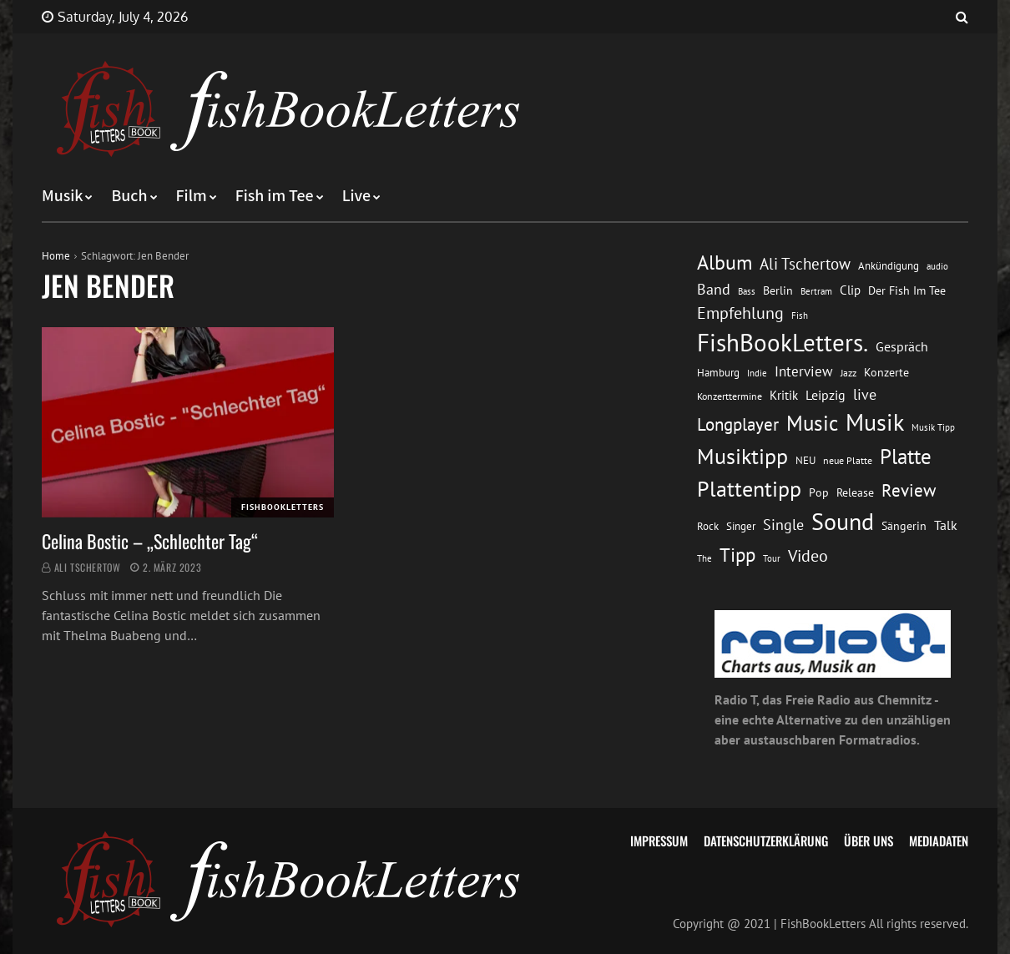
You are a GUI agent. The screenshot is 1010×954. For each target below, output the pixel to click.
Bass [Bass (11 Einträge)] (746, 291)
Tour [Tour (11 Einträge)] (771, 558)
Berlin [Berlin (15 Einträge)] (778, 290)
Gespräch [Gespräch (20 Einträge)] (902, 346)
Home (56, 256)
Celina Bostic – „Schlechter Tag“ (150, 540)
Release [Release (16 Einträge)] (855, 492)
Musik (62, 196)
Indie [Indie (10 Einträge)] (757, 373)
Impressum (659, 840)
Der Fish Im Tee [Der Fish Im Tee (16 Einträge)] (907, 290)
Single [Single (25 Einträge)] (783, 524)
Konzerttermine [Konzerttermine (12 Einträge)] (729, 396)
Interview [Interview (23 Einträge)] (804, 371)
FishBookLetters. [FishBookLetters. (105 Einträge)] (782, 342)
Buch (129, 196)
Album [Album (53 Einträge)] (724, 262)
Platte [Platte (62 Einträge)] (906, 456)
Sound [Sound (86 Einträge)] (842, 522)
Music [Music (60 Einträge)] (812, 423)
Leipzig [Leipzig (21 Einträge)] (825, 395)
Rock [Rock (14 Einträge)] (708, 525)
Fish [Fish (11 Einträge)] (799, 315)
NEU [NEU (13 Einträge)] (805, 460)
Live (356, 196)
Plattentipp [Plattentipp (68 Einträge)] (749, 488)
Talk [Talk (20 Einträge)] (945, 525)
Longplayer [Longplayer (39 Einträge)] (738, 424)
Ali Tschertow (87, 567)
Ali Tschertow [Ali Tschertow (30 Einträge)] (805, 264)
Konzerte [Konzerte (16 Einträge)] (886, 372)
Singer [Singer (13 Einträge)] (740, 526)
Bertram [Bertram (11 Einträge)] (816, 291)
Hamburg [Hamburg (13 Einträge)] (718, 373)
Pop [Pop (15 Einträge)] (819, 492)
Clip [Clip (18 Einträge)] (850, 290)
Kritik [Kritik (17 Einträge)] (784, 395)
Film (191, 196)
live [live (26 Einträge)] (864, 394)
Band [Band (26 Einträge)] (713, 289)
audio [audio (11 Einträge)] (937, 266)
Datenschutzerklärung (766, 840)
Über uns (868, 840)
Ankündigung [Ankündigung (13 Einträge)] (888, 266)
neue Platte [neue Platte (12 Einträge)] (847, 460)
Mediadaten (938, 840)
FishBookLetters (282, 507)
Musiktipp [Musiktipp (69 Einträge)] (742, 456)
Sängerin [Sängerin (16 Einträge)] (904, 525)
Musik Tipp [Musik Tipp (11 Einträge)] (933, 427)
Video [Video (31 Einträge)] (808, 555)
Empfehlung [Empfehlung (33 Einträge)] (740, 312)
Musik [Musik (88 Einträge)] (875, 422)
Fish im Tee (274, 196)
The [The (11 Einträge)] (704, 558)
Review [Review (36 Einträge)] (908, 490)
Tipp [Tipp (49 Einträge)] (737, 554)
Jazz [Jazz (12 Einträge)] (848, 372)
